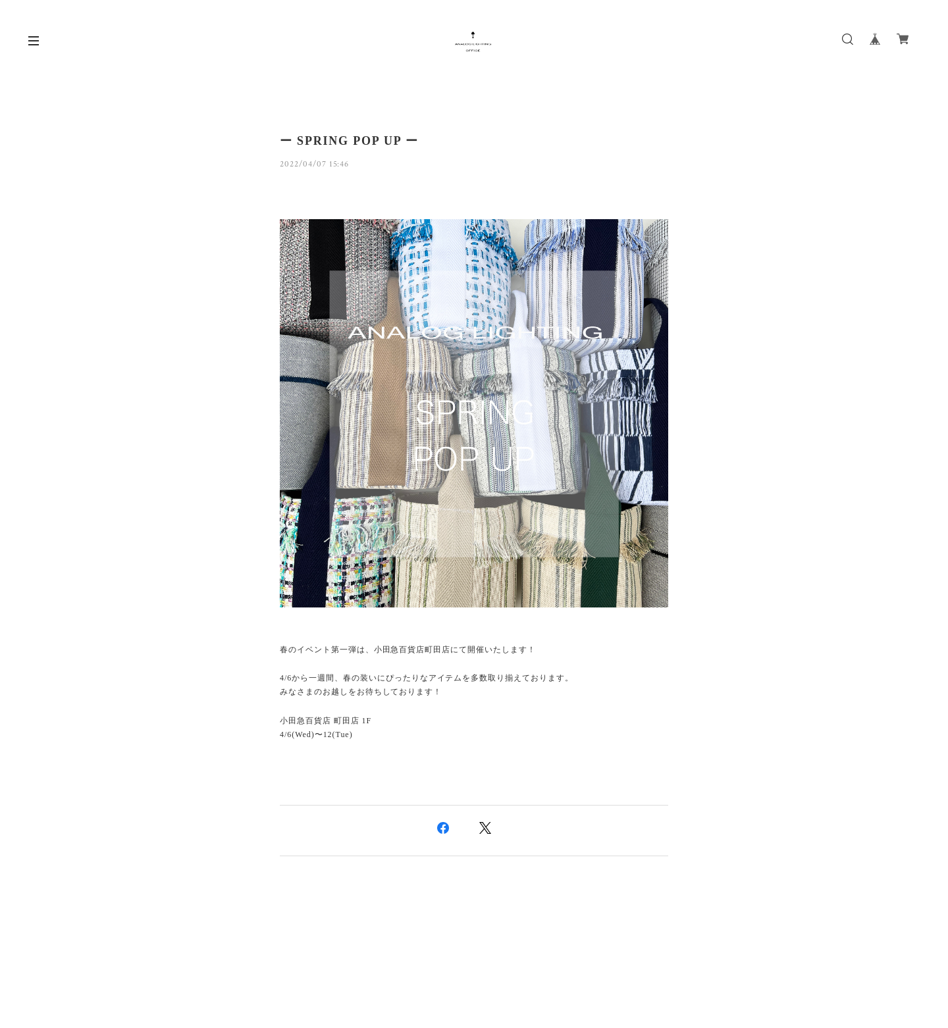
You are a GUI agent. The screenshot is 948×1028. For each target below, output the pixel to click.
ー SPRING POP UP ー (349, 140)
